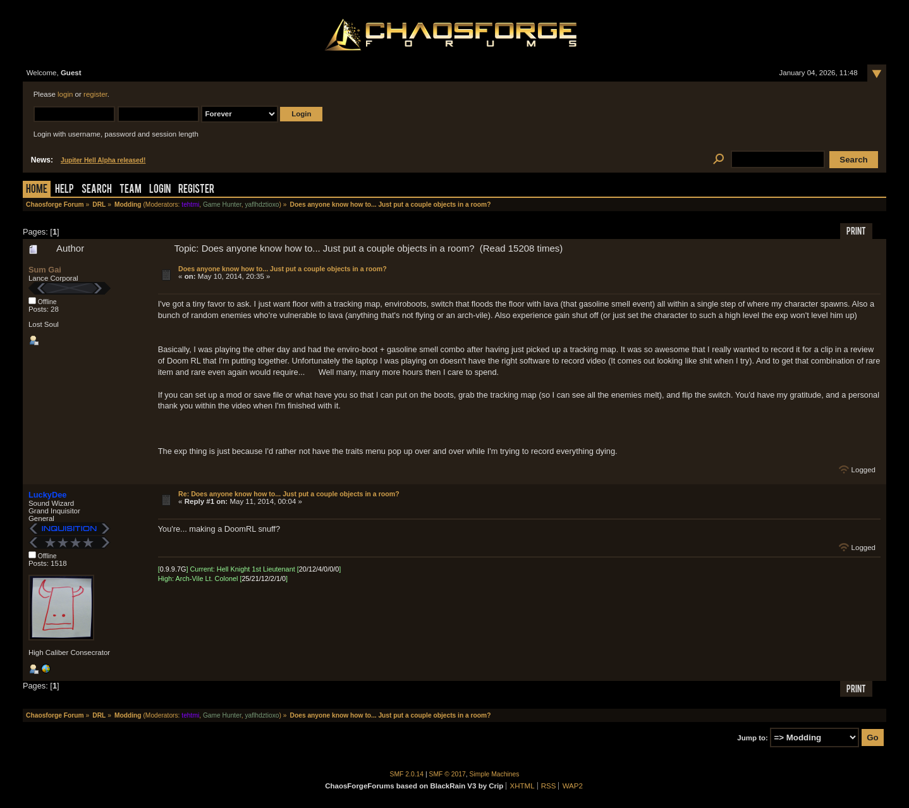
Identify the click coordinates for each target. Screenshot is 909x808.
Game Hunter (222, 204)
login (65, 94)
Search (97, 190)
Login (160, 190)
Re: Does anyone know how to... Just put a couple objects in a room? (289, 494)
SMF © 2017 (447, 774)
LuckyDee (47, 494)
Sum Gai (44, 269)
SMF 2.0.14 (407, 774)
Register (196, 190)
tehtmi (190, 204)
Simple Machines (495, 774)
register (95, 94)
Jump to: (752, 738)
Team (130, 190)
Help (64, 190)
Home (36, 190)
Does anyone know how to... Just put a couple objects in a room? (282, 268)
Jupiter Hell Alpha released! (103, 160)
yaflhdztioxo (262, 204)
